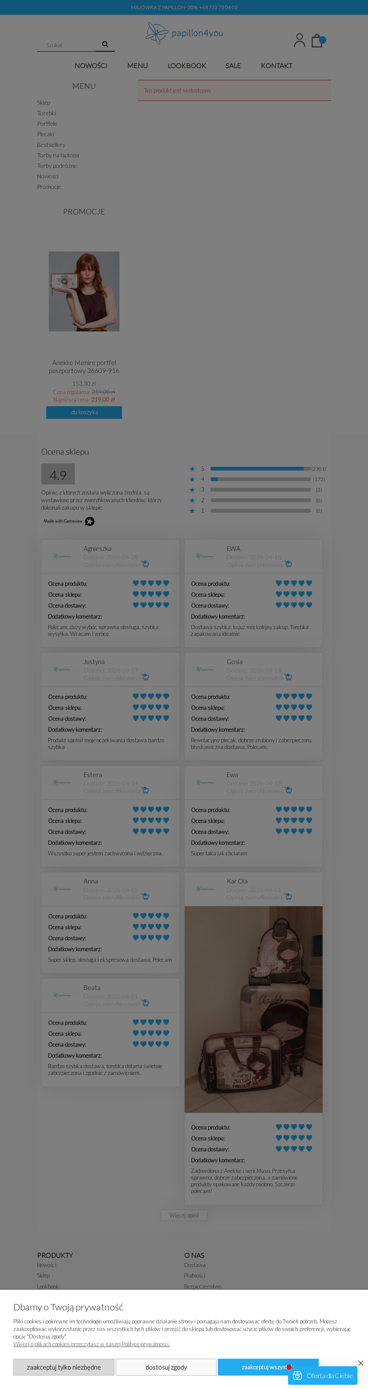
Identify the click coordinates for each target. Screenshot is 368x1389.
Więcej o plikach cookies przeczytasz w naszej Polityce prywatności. (91, 1344)
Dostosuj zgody (166, 1367)
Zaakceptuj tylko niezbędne (64, 1367)
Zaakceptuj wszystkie (268, 1366)
